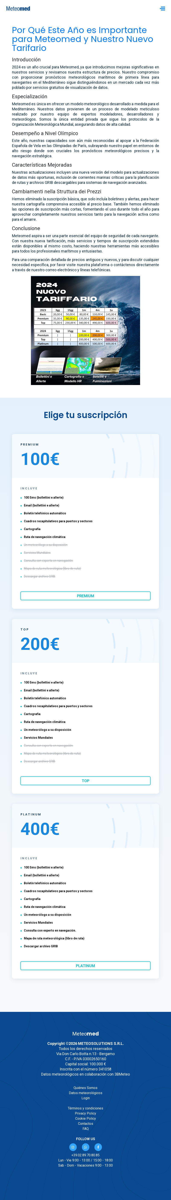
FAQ (86, 1129)
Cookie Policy (85, 1118)
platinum (85, 965)
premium (85, 596)
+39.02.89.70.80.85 (85, 1155)
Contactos (85, 1124)
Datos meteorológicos (85, 1093)
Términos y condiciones (85, 1108)
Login (85, 1098)
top (85, 781)
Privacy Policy (85, 1113)
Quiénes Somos (85, 1088)
